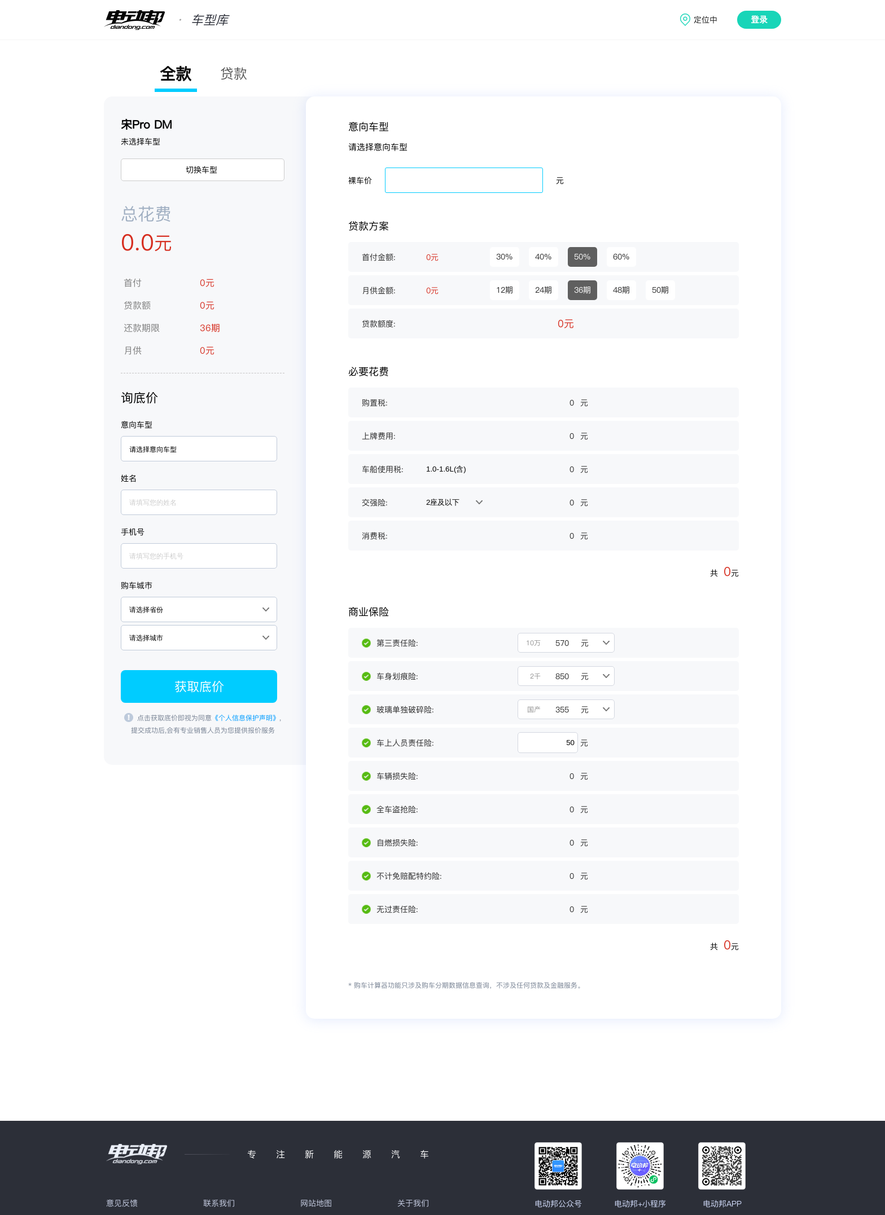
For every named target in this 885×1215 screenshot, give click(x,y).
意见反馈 (122, 1203)
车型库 (209, 19)
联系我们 (219, 1203)
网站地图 (316, 1203)
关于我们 (413, 1203)
